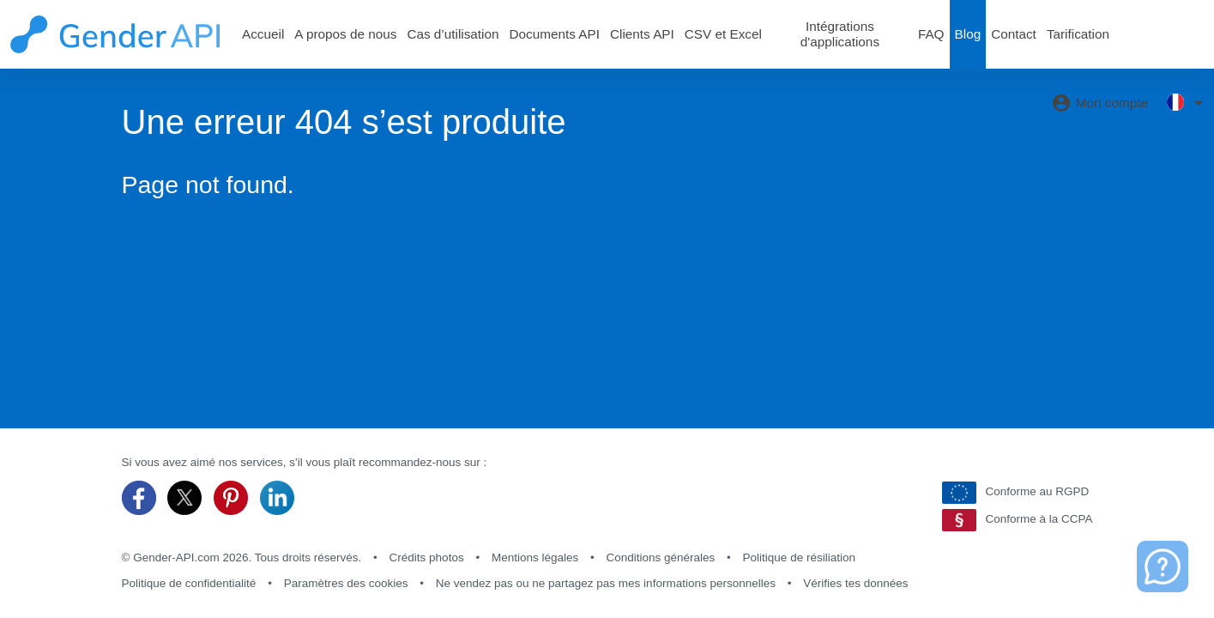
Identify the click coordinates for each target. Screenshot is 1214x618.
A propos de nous (345, 34)
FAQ (931, 34)
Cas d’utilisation (452, 34)
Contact (1013, 34)
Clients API (642, 34)
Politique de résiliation (799, 557)
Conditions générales (660, 557)
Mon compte (1099, 103)
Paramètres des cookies (346, 583)
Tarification (1078, 34)
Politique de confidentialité (189, 583)
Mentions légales (535, 557)
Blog (968, 34)
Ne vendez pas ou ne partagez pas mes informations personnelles (606, 583)
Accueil (263, 34)
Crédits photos (427, 557)
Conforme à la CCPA (1017, 520)
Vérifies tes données (855, 583)
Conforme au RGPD (1015, 493)
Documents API (555, 34)
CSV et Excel (723, 34)
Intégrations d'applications (839, 34)
